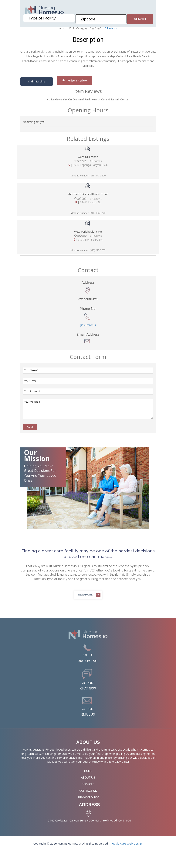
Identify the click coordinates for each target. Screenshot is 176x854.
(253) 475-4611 (88, 325)
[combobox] (49, 21)
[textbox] (50, 21)
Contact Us (88, 793)
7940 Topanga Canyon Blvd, (90, 165)
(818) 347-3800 (98, 175)
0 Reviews (96, 161)
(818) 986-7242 (98, 213)
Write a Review (74, 80)
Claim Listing (36, 81)
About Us (88, 780)
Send (30, 427)
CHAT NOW (88, 690)
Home (88, 773)
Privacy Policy (88, 800)
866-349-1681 (88, 661)
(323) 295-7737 (98, 250)
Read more (85, 594)
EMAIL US (88, 717)
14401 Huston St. (90, 202)
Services (88, 787)
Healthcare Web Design (127, 846)
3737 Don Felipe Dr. (90, 239)
